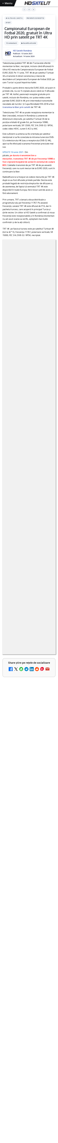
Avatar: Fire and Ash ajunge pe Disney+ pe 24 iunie (21, 1081)
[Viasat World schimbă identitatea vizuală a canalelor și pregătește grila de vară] (48, 1055)
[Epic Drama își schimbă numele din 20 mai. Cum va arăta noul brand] (48, 954)
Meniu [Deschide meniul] (8, 3)
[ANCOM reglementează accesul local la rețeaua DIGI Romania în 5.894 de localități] (48, 986)
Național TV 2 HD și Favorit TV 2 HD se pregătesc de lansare (21, 823)
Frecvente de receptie (35, 18)
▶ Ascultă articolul (28, 43)
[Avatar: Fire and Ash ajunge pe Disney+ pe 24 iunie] (48, 1084)
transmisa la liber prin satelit (16, 107)
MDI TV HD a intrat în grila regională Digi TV (18, 885)
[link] (29, 796)
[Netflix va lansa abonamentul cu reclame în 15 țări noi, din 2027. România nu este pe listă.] (48, 794)
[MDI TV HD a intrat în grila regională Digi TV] (48, 888)
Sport (8, 23)
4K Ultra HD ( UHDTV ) (14, 18)
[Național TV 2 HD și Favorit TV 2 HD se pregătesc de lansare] (48, 826)
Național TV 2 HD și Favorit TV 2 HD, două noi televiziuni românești (21, 854)
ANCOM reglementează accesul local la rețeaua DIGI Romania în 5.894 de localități (22, 984)
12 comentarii (11, 43)
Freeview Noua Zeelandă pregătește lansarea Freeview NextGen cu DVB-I (29, 1121)
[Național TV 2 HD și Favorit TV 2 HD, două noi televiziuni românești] (48, 856)
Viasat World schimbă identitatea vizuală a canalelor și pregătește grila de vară (22, 1053)
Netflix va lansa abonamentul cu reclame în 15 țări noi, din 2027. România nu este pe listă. (22, 793)
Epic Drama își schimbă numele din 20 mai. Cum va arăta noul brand (21, 952)
